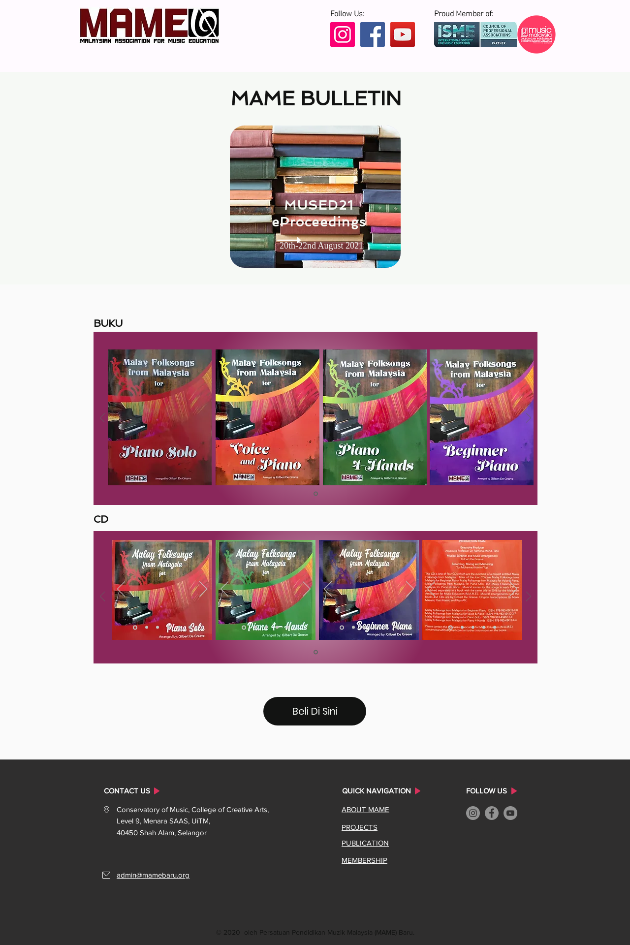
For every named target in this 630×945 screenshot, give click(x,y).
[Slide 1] (316, 494)
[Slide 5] (179, 627)
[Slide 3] (157, 627)
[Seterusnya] (528, 418)
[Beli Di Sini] (314, 711)
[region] (315, 197)
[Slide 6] (190, 627)
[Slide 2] (146, 627)
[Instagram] (342, 34)
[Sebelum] (102, 418)
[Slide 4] (168, 627)
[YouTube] (402, 34)
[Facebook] (372, 34)
